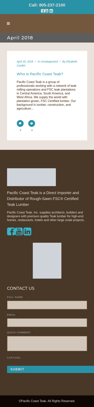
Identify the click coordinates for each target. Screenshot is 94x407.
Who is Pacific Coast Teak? (40, 74)
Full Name (16, 297)
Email (12, 314)
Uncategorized (49, 61)
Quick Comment (20, 332)
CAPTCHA (14, 357)
